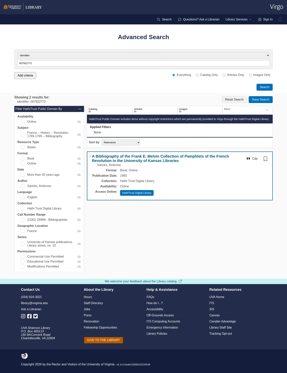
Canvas (214, 315)
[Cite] (252, 158)
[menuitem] (164, 19)
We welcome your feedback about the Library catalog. (143, 281)
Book (30, 158)
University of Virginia (101, 364)
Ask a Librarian (31, 309)
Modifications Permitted (43, 266)
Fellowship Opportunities (100, 327)
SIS (211, 309)
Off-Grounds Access (160, 315)
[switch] (265, 158)
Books (31, 147)
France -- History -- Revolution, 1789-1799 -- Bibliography (48, 134)
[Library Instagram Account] (24, 317)
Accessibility (155, 309)
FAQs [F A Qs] (150, 297)
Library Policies (157, 333)
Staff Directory (93, 303)
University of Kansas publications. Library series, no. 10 (50, 243)
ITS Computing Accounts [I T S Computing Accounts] (163, 321)
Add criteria (25, 75)
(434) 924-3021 (31, 297)
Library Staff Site (220, 327)
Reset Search (234, 99)
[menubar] (214, 19)
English (32, 197)
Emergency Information (162, 327)
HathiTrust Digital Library (137, 192)
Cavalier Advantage (222, 321)
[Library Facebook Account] (30, 317)
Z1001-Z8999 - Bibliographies (47, 219)
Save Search (260, 99)
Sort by (94, 142)
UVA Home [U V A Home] (216, 297)
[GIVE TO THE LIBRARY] (103, 340)
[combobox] (243, 110)
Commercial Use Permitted (45, 256)
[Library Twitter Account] (36, 317)
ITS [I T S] (211, 303)
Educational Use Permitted (45, 261)
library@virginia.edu (34, 303)
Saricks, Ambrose (39, 186)
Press (88, 315)
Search (264, 87)
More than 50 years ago (43, 174)
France (32, 231)
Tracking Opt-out (220, 333)
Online (31, 121)
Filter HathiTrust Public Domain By (48, 109)
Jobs (87, 309)
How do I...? (155, 303)
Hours (88, 297)
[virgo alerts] (280, 19)
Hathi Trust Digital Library (44, 208)
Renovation (91, 321)
